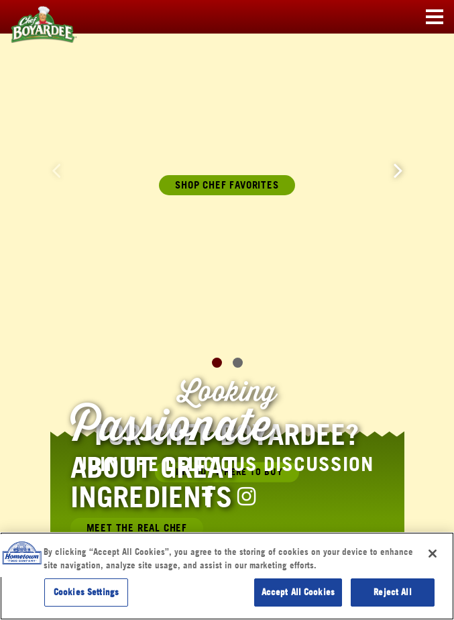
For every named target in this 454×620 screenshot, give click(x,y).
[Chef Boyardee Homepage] (33, 17)
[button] (398, 170)
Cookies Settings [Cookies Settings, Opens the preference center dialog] (86, 591)
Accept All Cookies (298, 591)
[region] (227, 576)
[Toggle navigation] (434, 17)
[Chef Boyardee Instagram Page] (247, 496)
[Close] (432, 553)
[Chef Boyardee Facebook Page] (208, 496)
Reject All (392, 591)
